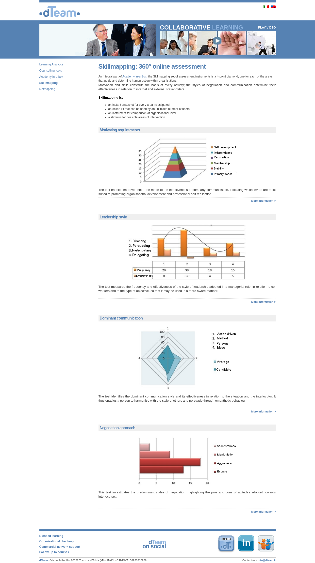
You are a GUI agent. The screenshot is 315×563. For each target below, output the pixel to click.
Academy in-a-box (51, 76)
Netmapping (47, 89)
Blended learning (51, 536)
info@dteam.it (267, 560)
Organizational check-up (56, 541)
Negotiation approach (117, 428)
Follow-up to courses (54, 552)
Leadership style (113, 217)
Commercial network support (59, 546)
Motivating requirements (120, 130)
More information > (263, 200)
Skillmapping (48, 83)
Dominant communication (121, 318)
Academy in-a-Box (134, 76)
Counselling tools (50, 70)
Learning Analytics (51, 64)
